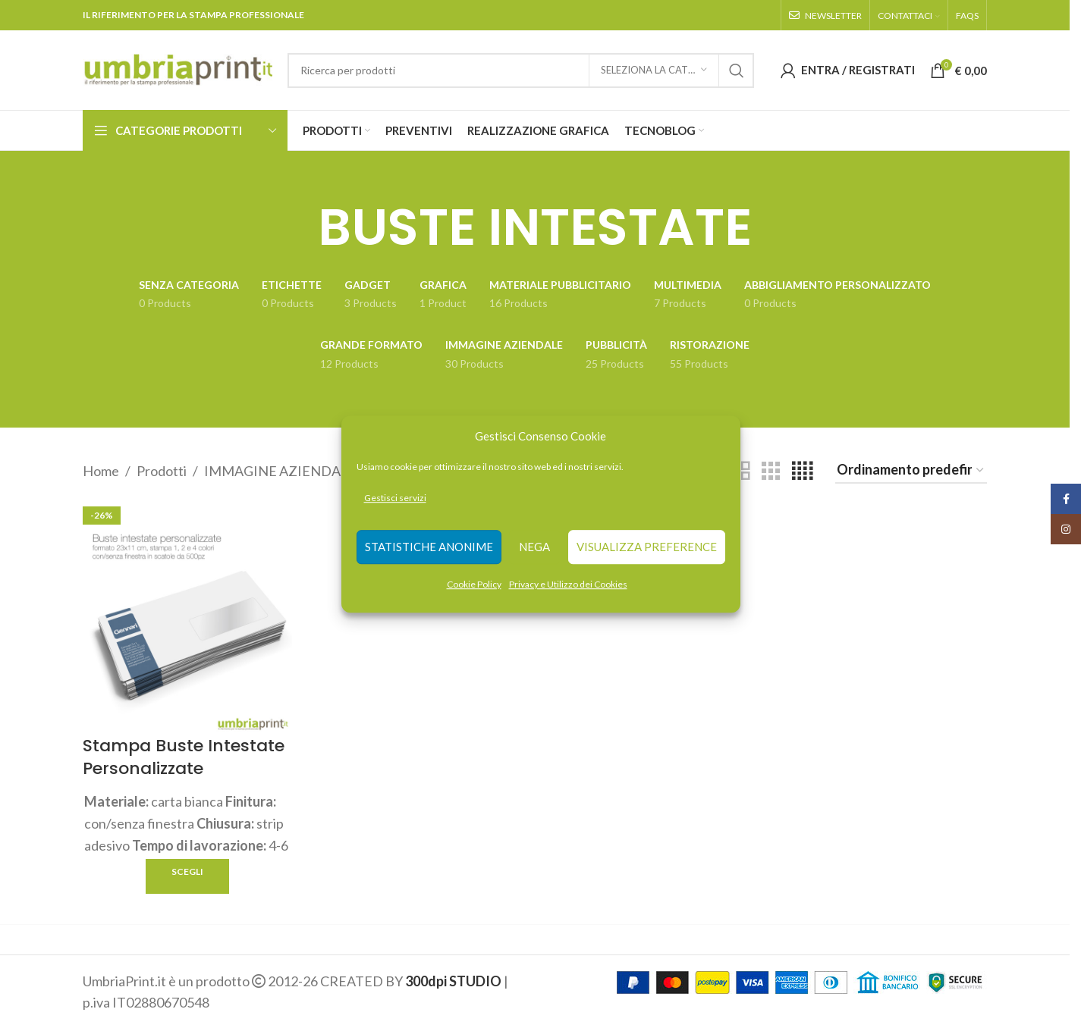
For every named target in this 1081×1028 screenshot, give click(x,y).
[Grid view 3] (771, 471)
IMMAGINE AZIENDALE (280, 470)
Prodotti (162, 470)
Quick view (279, 875)
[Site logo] (177, 68)
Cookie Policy (474, 584)
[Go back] (299, 227)
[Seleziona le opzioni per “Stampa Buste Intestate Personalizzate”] (187, 875)
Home (101, 470)
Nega (534, 547)
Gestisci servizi (395, 497)
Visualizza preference (647, 547)
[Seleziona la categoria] (654, 70)
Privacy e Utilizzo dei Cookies (568, 584)
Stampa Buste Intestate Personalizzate (183, 756)
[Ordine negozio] (911, 471)
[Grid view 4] (802, 471)
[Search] (521, 70)
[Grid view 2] (740, 471)
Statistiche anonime (429, 547)
